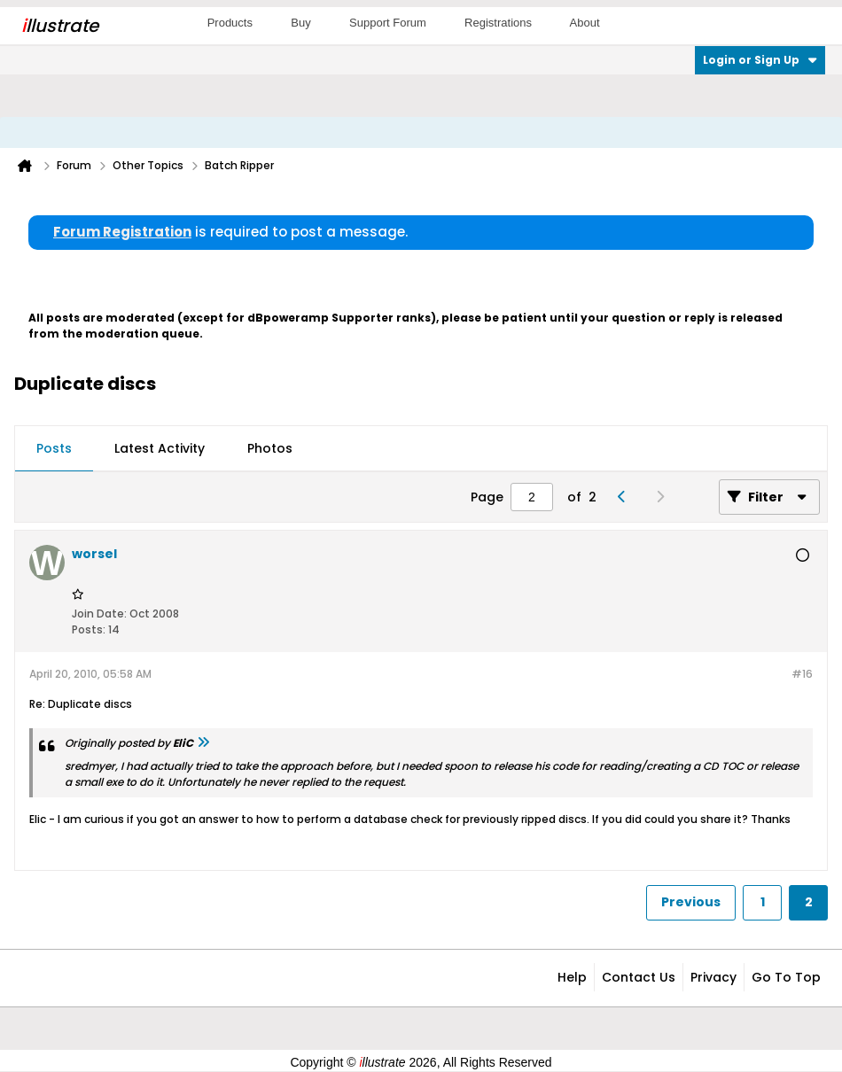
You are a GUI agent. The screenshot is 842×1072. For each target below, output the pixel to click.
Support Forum (387, 22)
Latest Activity (159, 448)
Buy (300, 22)
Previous (691, 902)
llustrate (59, 25)
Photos (269, 448)
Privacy (713, 977)
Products (230, 22)
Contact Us (638, 977)
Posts (54, 448)
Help (572, 977)
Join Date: (99, 613)
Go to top (786, 977)
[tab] (54, 449)
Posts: (88, 629)
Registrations (498, 22)
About (585, 22)
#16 (802, 673)
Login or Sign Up (760, 59)
